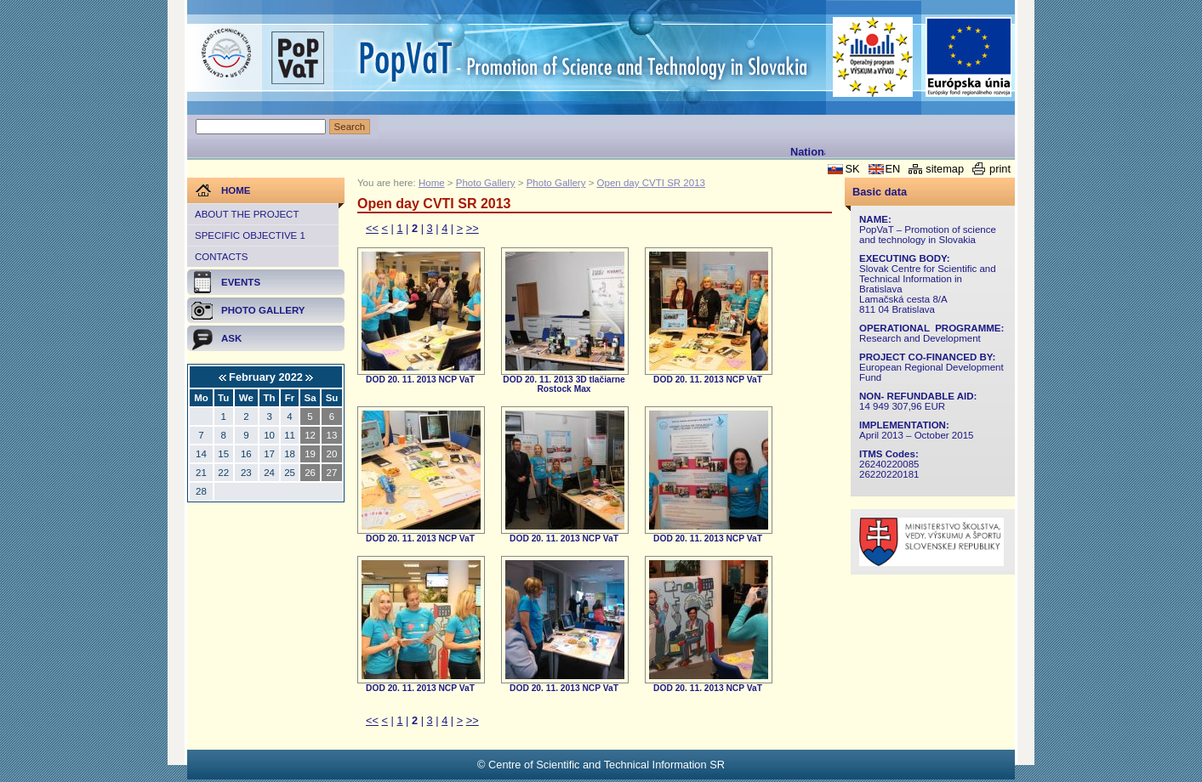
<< (372, 228)
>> (472, 228)
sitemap (945, 168)
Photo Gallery (486, 183)
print (1000, 168)
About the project (247, 214)
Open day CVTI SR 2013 (651, 183)
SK (852, 168)
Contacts (221, 257)
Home (432, 183)
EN (893, 168)
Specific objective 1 (250, 235)
